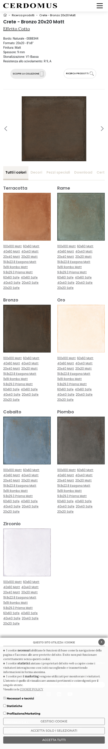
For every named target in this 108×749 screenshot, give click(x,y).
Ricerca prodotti (23, 15)
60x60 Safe (11, 277)
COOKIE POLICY (31, 689)
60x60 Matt (31, 246)
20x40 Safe (30, 283)
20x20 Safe (11, 288)
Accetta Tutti (54, 740)
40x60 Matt (11, 252)
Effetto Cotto (16, 28)
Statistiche (14, 706)
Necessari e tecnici (20, 698)
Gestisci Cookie (54, 721)
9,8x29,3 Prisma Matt (18, 272)
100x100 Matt (12, 246)
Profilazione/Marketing (23, 713)
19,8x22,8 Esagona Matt (19, 262)
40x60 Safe (29, 277)
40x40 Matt (30, 252)
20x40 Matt (11, 257)
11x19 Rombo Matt (15, 267)
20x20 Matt (29, 257)
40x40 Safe (11, 283)
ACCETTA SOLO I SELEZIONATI (54, 731)
